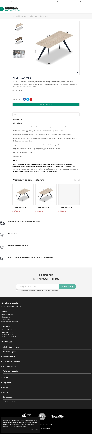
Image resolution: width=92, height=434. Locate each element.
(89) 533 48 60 (8, 334)
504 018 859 (12, 337)
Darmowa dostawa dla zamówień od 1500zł (23, 224)
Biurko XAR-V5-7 (65, 208)
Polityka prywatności (10, 371)
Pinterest (31, 99)
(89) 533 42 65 (8, 332)
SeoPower (47, 428)
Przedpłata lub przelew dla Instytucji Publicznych (25, 248)
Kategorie (11, 1)
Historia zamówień (9, 402)
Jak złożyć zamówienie (11, 347)
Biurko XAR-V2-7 (19, 208)
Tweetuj (27, 99)
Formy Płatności (9, 357)
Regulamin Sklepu (9, 366)
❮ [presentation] (75, 180)
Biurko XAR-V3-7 (42, 208)
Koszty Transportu (9, 352)
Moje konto (7, 383)
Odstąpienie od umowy (11, 361)
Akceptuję (34, 430)
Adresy (5, 392)
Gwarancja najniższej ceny (17, 260)
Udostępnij (24, 99)
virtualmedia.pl (48, 424)
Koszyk (5, 387)
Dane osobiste (8, 397)
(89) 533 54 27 (11, 330)
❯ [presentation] (78, 180)
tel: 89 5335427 (13, 236)
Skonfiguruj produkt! (46, 104)
